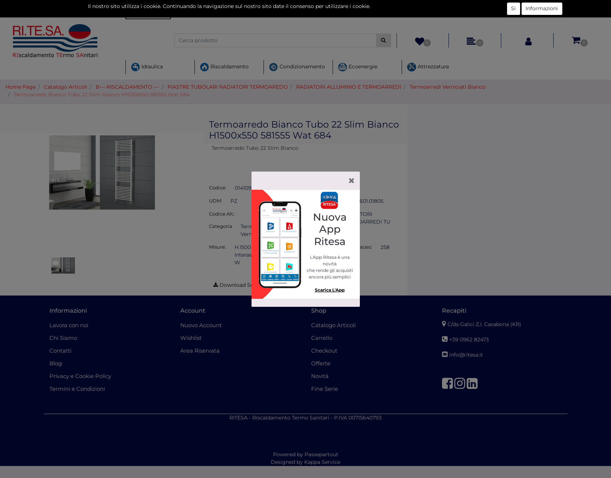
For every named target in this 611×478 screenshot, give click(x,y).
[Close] (351, 180)
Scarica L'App (330, 290)
